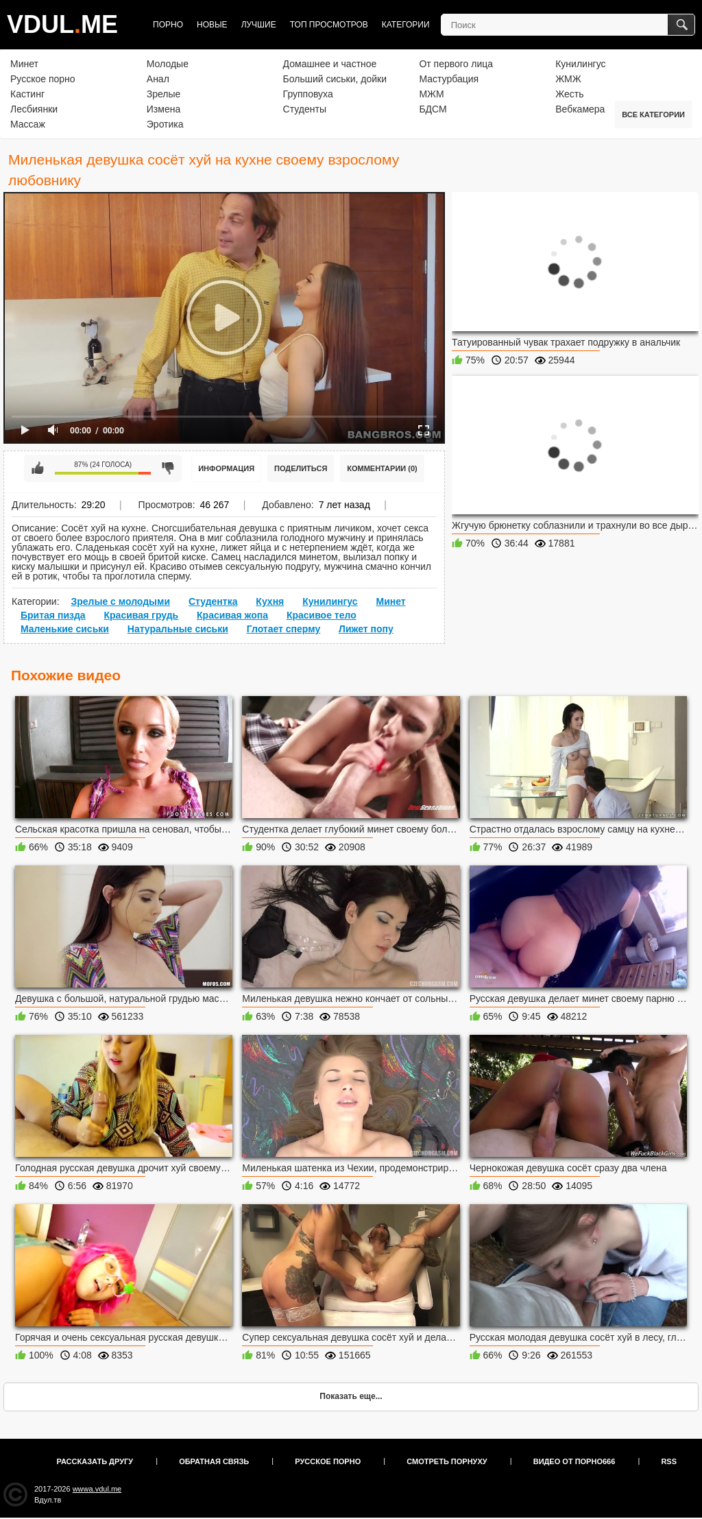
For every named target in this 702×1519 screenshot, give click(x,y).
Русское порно (42, 78)
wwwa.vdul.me (97, 1489)
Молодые (168, 63)
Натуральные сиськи (178, 628)
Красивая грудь (141, 615)
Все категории (653, 114)
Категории (406, 24)
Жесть (569, 93)
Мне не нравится (168, 468)
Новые (212, 24)
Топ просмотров (329, 24)
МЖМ (431, 93)
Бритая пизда (53, 615)
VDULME (62, 24)
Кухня (270, 601)
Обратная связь (214, 1461)
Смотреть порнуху (447, 1461)
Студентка (213, 601)
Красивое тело (321, 615)
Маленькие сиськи (65, 628)
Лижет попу (366, 628)
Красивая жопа (232, 615)
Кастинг (27, 93)
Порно (168, 24)
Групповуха (308, 93)
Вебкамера (580, 109)
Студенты (304, 109)
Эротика (165, 124)
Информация (226, 468)
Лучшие (258, 24)
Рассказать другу (95, 1461)
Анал (158, 78)
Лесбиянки (34, 109)
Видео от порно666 (574, 1461)
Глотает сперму (284, 628)
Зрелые (164, 93)
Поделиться (300, 468)
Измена (163, 109)
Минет (24, 63)
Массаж (27, 124)
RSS (669, 1461)
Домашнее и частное (330, 63)
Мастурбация (449, 78)
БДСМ (432, 109)
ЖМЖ (568, 78)
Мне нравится (37, 468)
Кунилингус (580, 63)
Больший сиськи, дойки (335, 78)
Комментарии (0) (382, 468)
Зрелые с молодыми (120, 601)
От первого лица (456, 63)
